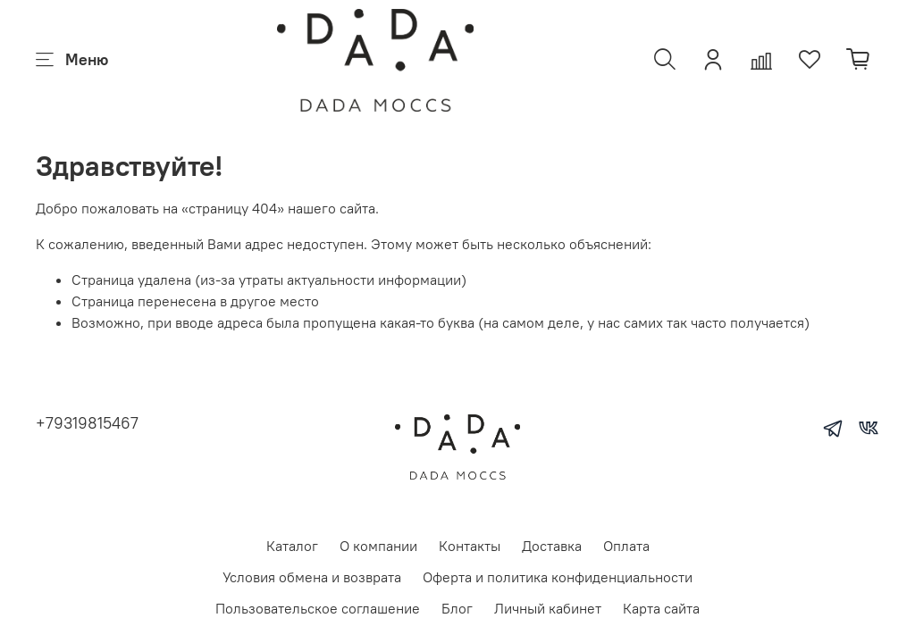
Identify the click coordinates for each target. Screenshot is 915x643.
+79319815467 (87, 423)
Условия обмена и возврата (311, 577)
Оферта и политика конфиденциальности (558, 577)
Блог (457, 608)
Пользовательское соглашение (317, 608)
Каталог (292, 546)
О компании (378, 546)
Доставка (552, 546)
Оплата (626, 546)
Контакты (469, 546)
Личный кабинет (547, 608)
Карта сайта (661, 608)
